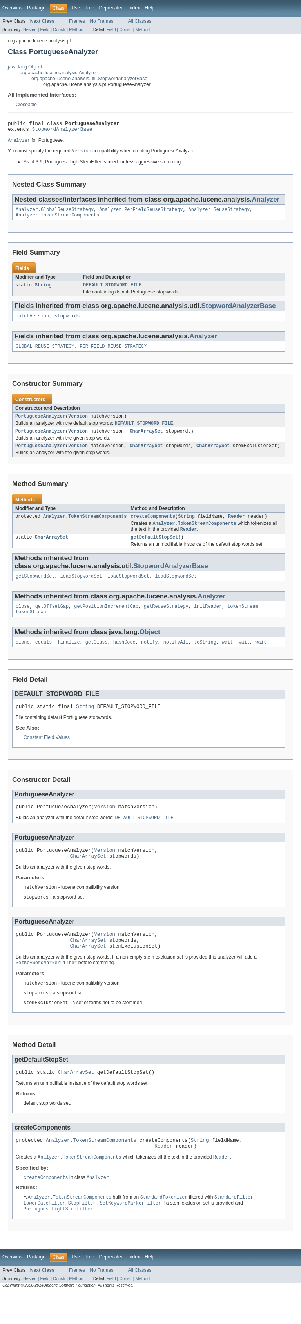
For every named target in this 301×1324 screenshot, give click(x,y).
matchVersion (32, 322)
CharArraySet (146, 440)
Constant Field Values (47, 754)
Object (150, 646)
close (23, 620)
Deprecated (111, 8)
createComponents (153, 527)
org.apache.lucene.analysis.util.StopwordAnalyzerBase (89, 78)
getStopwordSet (35, 589)
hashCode (124, 657)
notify (149, 657)
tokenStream (242, 620)
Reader (236, 527)
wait (227, 657)
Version (78, 424)
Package (36, 8)
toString (205, 657)
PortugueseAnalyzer (40, 424)
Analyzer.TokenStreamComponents (57, 219)
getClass (96, 657)
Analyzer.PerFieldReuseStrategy (141, 213)
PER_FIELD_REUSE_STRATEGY (113, 353)
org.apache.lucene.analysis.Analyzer (58, 72)
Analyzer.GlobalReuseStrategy (55, 213)
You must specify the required (40, 154)
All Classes (139, 21)
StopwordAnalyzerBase (62, 131)
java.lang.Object (25, 67)
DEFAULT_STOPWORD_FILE (112, 290)
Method (76, 29)
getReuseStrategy (166, 620)
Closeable (26, 104)
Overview (12, 8)
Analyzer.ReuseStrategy (219, 213)
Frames (77, 21)
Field (44, 29)
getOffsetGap (52, 620)
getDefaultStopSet (154, 549)
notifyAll (176, 657)
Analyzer (265, 202)
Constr (59, 29)
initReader (208, 620)
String (43, 290)
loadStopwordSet (81, 589)
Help (149, 8)
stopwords (67, 322)
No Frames (101, 21)
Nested (30, 29)
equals (43, 657)
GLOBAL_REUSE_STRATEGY (45, 353)
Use (75, 8)
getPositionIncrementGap (106, 620)
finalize (69, 657)
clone (23, 657)
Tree (89, 8)
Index (134, 8)
